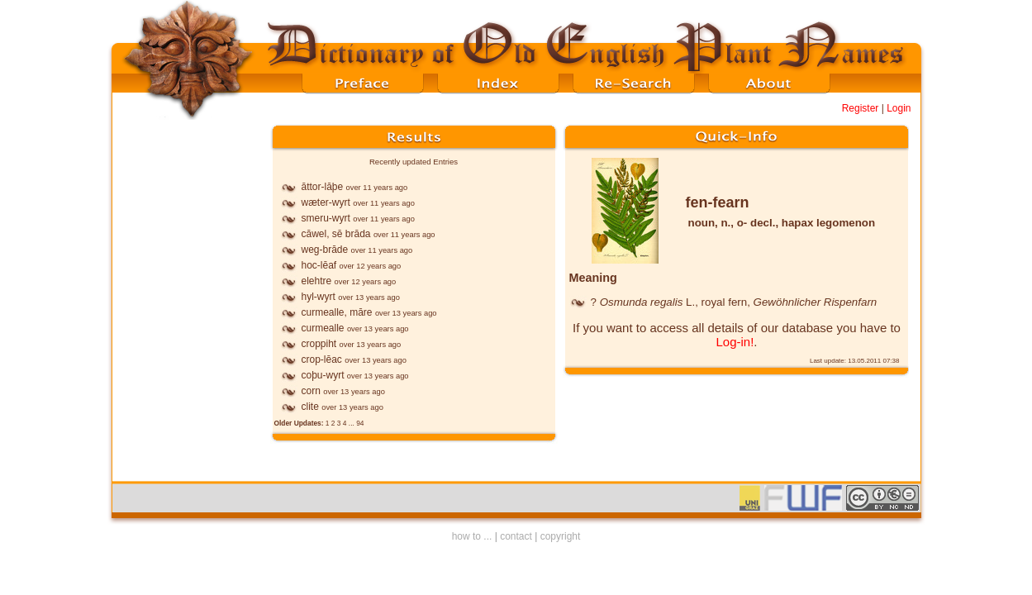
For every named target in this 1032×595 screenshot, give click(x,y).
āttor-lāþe (323, 187)
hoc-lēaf (319, 265)
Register (860, 108)
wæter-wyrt (326, 202)
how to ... (472, 536)
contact (516, 536)
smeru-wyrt (326, 218)
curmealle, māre (337, 312)
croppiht (319, 344)
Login (899, 108)
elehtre (317, 281)
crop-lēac (322, 359)
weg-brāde (325, 249)
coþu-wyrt (323, 375)
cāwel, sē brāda (336, 234)
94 (360, 423)
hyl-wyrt (318, 296)
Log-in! (735, 342)
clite (310, 406)
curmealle (323, 328)
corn (311, 391)
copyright (560, 536)
